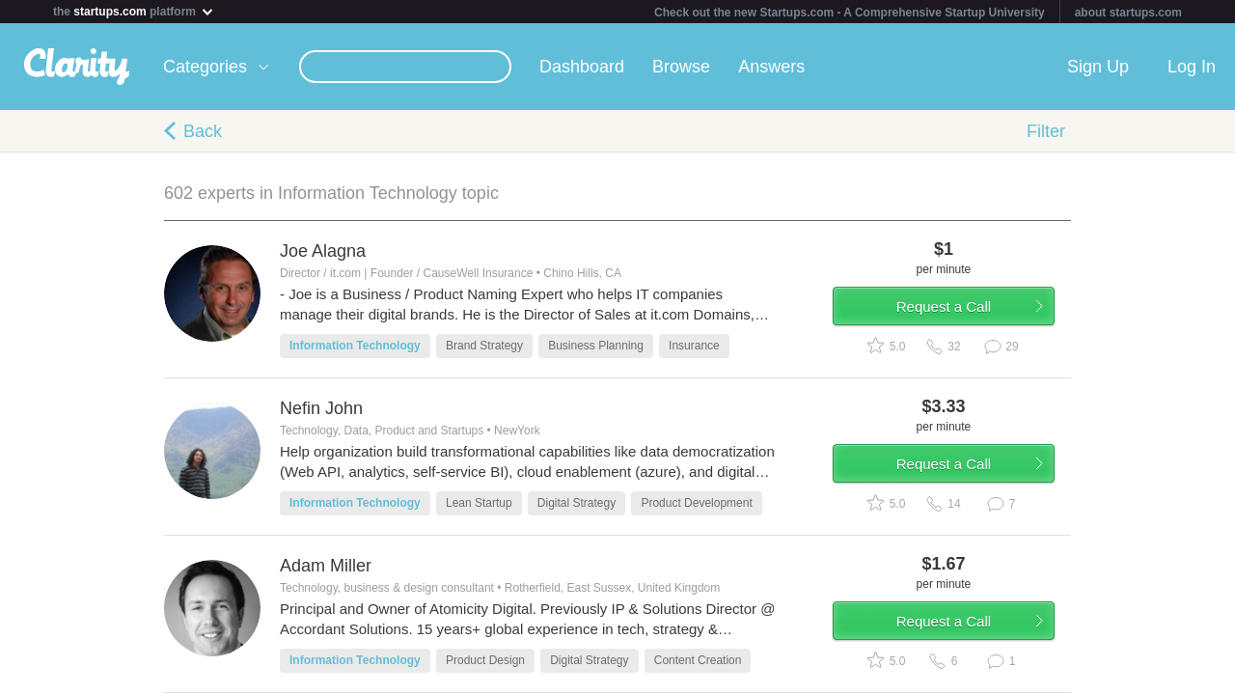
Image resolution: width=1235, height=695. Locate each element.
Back (202, 131)
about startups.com (1128, 12)
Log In (1191, 66)
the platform (134, 11)
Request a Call (957, 312)
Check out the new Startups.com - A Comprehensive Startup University (849, 12)
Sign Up (1098, 66)
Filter (1046, 131)
